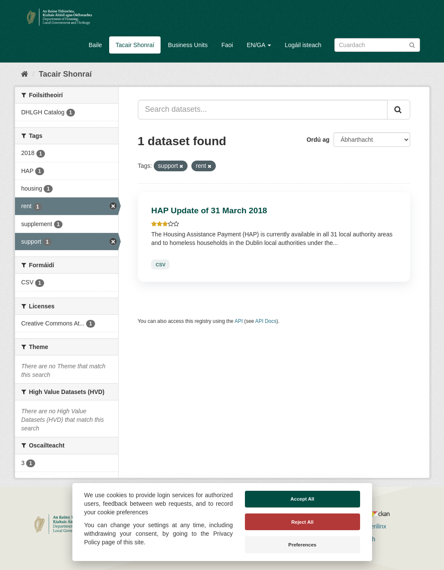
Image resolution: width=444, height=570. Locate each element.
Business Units (188, 45)
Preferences (302, 544)
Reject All (302, 522)
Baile (95, 45)
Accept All (302, 498)
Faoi (227, 45)
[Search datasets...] (262, 109)
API (239, 321)
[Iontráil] (412, 44)
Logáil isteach (303, 45)
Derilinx (373, 526)
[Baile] (24, 74)
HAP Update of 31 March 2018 (209, 210)
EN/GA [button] (259, 45)
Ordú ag (318, 139)
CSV (160, 264)
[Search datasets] (377, 45)
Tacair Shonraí (135, 45)
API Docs (266, 321)
